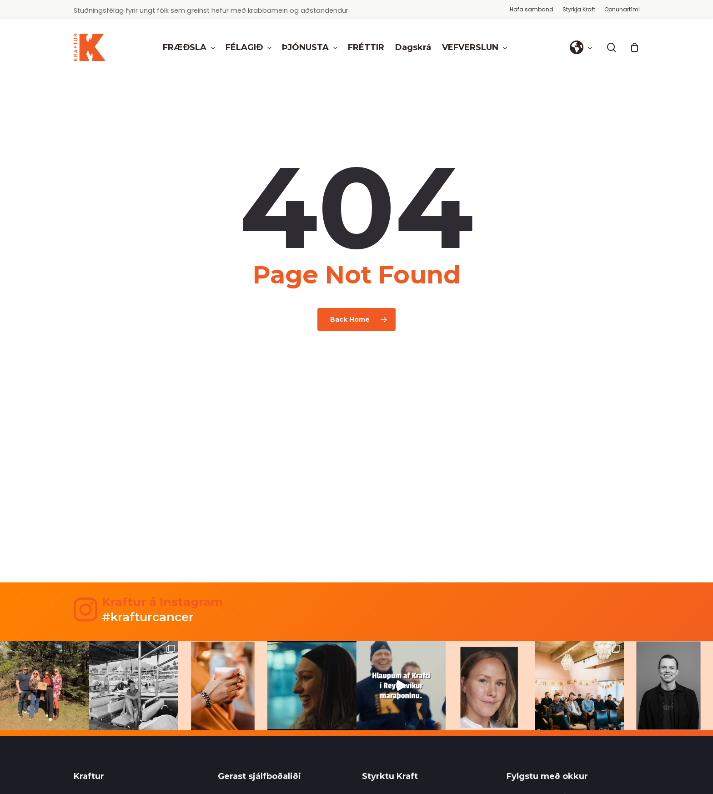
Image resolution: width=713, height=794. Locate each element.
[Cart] (635, 47)
